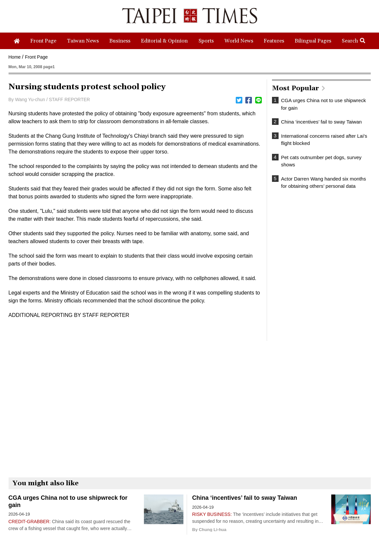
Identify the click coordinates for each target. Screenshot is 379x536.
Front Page (36, 57)
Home (15, 57)
